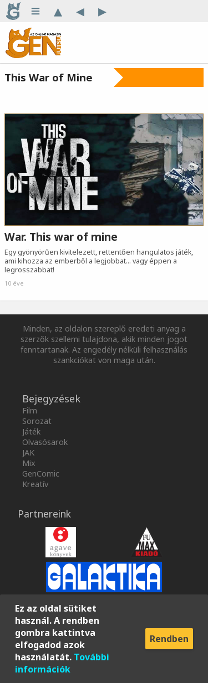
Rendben (169, 639)
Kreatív (35, 484)
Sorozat (37, 421)
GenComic (40, 473)
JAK (28, 452)
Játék (31, 431)
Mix (28, 463)
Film (29, 410)
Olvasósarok (45, 442)
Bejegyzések (51, 398)
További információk (62, 663)
